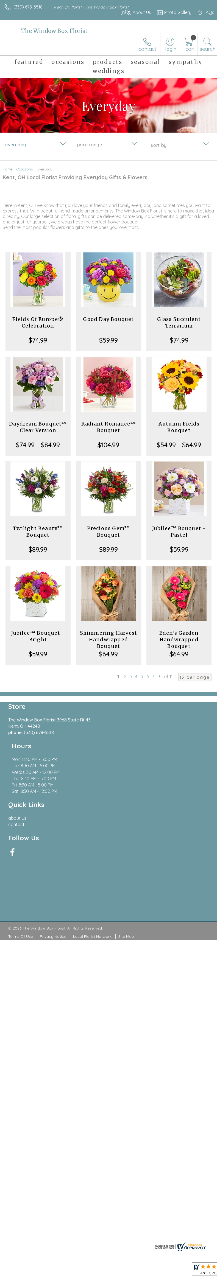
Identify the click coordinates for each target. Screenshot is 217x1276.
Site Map (126, 877)
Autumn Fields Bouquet (179, 427)
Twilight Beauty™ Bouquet (38, 531)
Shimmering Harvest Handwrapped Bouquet (108, 639)
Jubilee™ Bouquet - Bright (38, 636)
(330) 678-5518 (28, 7)
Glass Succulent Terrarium (179, 322)
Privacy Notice (53, 877)
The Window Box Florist (54, 30)
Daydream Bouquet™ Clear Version (38, 427)
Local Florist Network (92, 877)
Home (7, 169)
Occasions (24, 169)
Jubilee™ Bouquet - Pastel (179, 531)
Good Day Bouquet (108, 319)
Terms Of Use (20, 877)
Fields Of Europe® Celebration (37, 322)
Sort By (158, 145)
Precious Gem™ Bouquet (108, 531)
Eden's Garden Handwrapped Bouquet (179, 639)
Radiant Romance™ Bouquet (108, 427)
